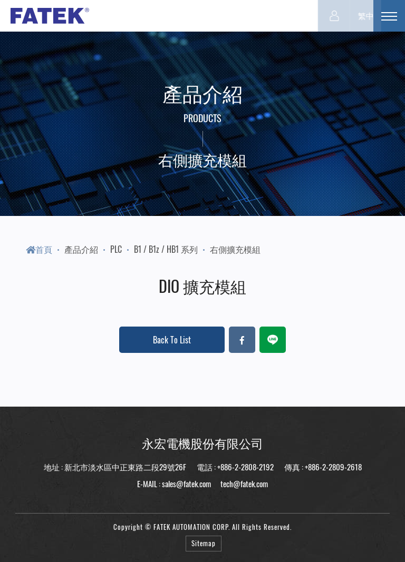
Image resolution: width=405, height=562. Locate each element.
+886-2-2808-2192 (245, 466)
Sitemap (203, 543)
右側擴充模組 (235, 249)
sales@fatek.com (186, 483)
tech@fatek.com (243, 483)
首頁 (39, 249)
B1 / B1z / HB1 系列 (166, 249)
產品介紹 (81, 249)
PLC (116, 249)
